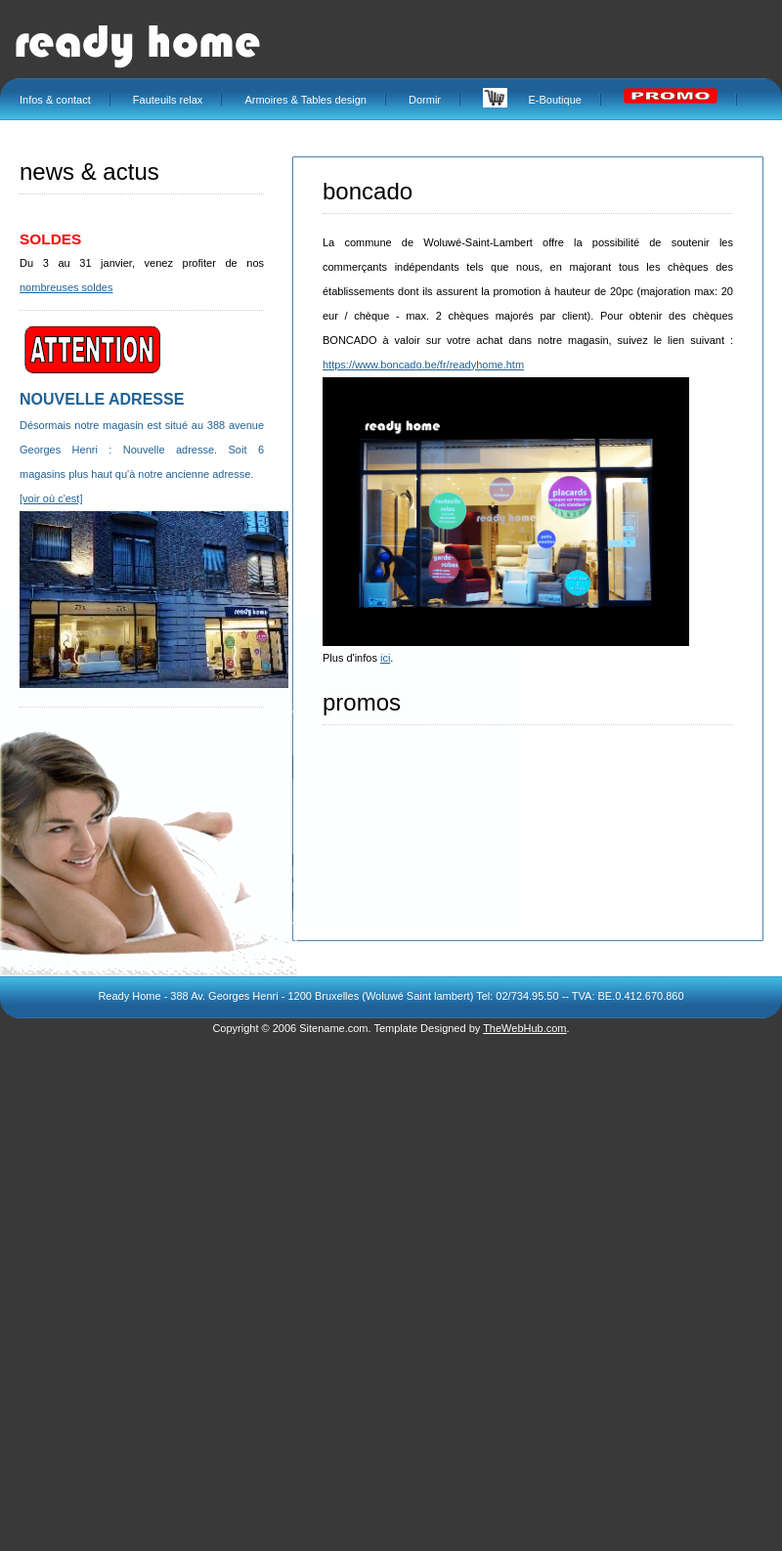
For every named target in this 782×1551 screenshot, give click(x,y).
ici (385, 658)
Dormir (425, 100)
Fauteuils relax (168, 100)
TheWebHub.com (524, 1028)
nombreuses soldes (66, 287)
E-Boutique (532, 100)
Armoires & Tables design (305, 100)
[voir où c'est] (51, 498)
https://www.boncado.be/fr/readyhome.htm (423, 364)
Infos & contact (55, 100)
